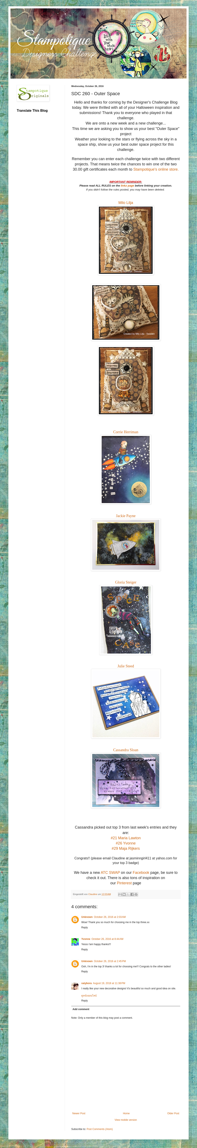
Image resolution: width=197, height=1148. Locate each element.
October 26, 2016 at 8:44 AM (107, 939)
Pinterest (124, 883)
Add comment (81, 1009)
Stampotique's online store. (156, 169)
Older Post (173, 1113)
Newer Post (78, 1113)
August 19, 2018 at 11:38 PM (109, 983)
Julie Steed (126, 666)
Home (126, 1113)
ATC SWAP (110, 872)
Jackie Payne (125, 516)
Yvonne (85, 939)
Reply (84, 927)
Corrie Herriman (125, 432)
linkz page (128, 185)
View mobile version (126, 1119)
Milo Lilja (125, 203)
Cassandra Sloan (125, 750)
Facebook (141, 872)
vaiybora (86, 983)
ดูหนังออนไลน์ (89, 995)
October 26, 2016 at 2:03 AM (110, 917)
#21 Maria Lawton (126, 838)
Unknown (87, 917)
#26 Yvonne (126, 843)
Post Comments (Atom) (100, 1129)
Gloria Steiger (125, 582)
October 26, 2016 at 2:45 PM (110, 961)
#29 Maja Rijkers (126, 848)
